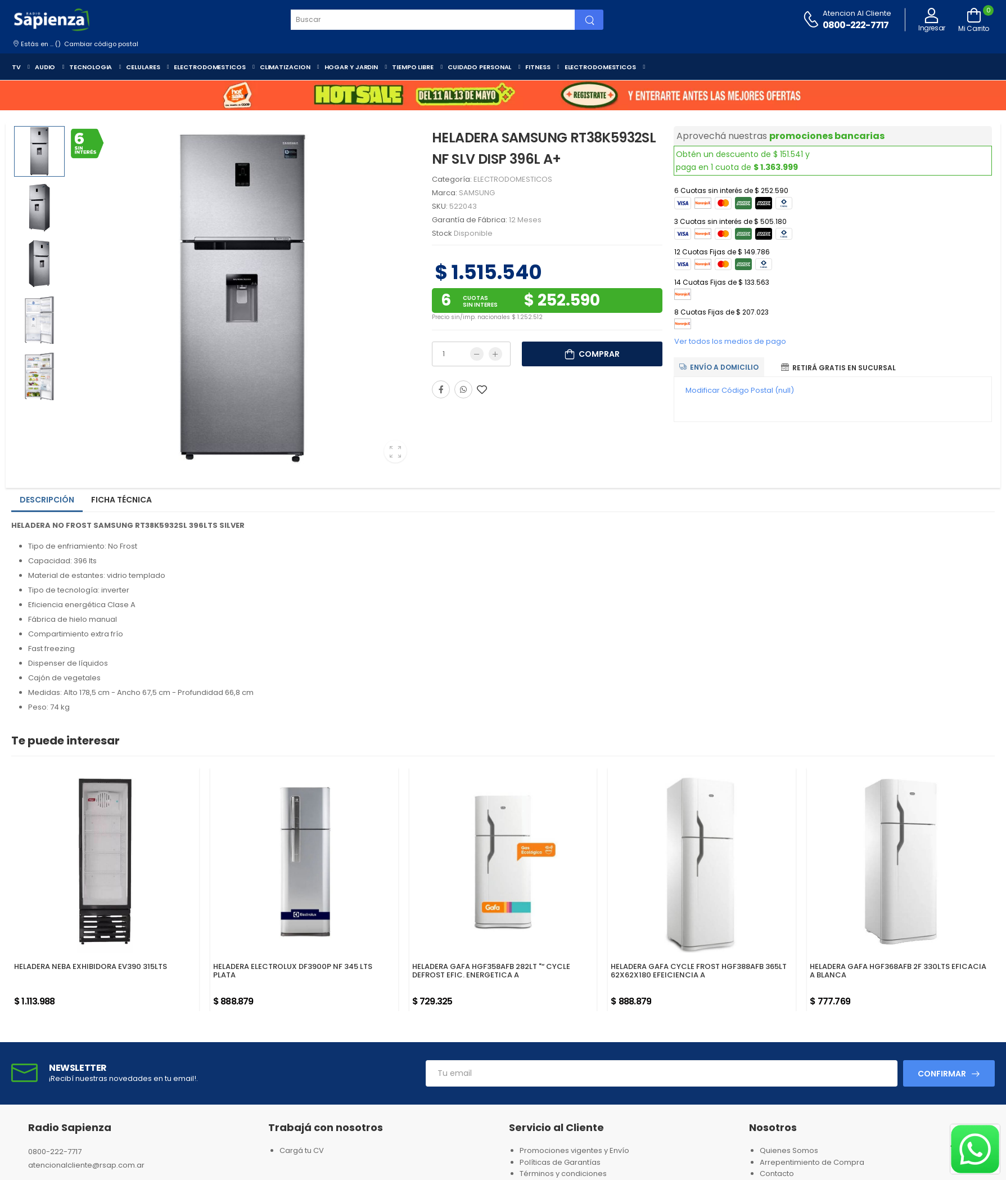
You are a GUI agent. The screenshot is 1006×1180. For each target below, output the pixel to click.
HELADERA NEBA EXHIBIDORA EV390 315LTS (90, 966)
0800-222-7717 (856, 25)
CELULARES (143, 66)
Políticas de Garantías (560, 1162)
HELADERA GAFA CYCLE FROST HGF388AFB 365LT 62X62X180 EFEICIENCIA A (699, 971)
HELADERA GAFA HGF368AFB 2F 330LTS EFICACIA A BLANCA (898, 971)
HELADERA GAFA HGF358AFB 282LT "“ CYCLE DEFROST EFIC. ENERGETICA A (491, 971)
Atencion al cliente (857, 13)
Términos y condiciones (563, 1173)
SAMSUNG (477, 192)
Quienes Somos (789, 1150)
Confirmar (942, 1073)
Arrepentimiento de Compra (812, 1162)
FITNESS (537, 66)
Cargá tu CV (301, 1150)
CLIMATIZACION (285, 66)
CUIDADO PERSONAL (479, 66)
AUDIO (45, 66)
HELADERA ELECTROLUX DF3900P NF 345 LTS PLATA (292, 971)
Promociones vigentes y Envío (574, 1150)
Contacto (777, 1173)
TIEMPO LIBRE (413, 66)
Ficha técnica (121, 499)
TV (16, 66)
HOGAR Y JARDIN (351, 66)
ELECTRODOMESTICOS (209, 66)
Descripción (47, 499)
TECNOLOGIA (90, 66)
